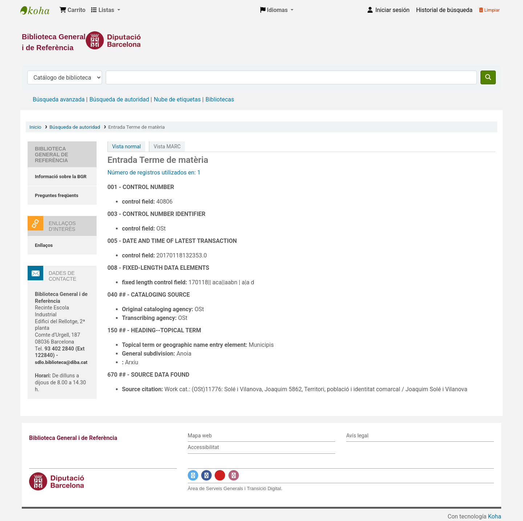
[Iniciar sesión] (388, 10)
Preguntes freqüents (56, 195)
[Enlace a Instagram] (233, 475)
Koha (494, 516)
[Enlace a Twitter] (193, 475)
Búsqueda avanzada (59, 99)
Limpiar (489, 10)
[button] (72, 10)
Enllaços (44, 245)
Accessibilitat (203, 447)
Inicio (35, 127)
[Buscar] (488, 77)
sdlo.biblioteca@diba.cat (61, 362)
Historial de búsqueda (444, 10)
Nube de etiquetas (177, 99)
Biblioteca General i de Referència (38, 10)
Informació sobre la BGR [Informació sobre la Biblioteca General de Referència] (60, 176)
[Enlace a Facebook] (206, 475)
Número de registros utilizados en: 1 (154, 172)
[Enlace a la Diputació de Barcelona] (261, 40)
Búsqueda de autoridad (119, 99)
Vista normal (126, 146)
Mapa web (200, 436)
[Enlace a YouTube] (220, 475)
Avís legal (357, 436)
